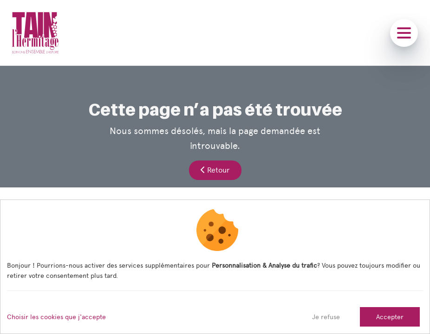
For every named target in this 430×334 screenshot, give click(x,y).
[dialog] (215, 266)
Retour (215, 170)
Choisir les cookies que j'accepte (56, 317)
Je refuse (326, 317)
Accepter (390, 317)
